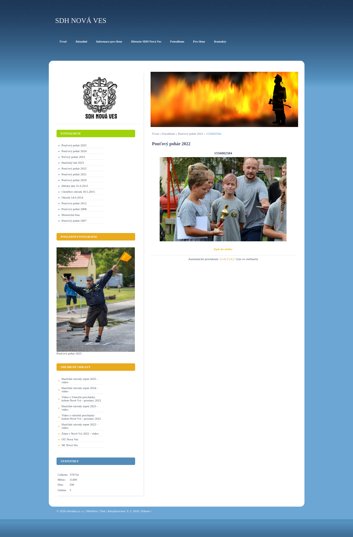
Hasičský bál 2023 (72, 162)
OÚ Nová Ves (69, 439)
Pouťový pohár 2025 (74, 145)
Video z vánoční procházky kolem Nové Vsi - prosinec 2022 (81, 417)
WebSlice (92, 511)
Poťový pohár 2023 (73, 156)
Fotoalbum (168, 133)
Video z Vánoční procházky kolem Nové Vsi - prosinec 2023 (81, 398)
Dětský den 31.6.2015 (74, 185)
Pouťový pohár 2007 (74, 220)
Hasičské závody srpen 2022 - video (79, 426)
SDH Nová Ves (80, 21)
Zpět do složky (223, 249)
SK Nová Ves (69, 445)
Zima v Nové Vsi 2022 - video (79, 433)
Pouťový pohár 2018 (74, 180)
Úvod (155, 133)
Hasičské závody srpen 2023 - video (79, 407)
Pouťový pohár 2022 (190, 133)
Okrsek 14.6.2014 (72, 197)
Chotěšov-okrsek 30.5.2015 (78, 191)
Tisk (102, 511)
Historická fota (70, 214)
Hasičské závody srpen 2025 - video (79, 380)
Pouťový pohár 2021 (74, 174)
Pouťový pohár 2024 (74, 151)
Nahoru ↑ (146, 511)
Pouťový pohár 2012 (74, 203)
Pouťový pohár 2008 (74, 209)
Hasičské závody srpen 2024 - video (79, 389)
